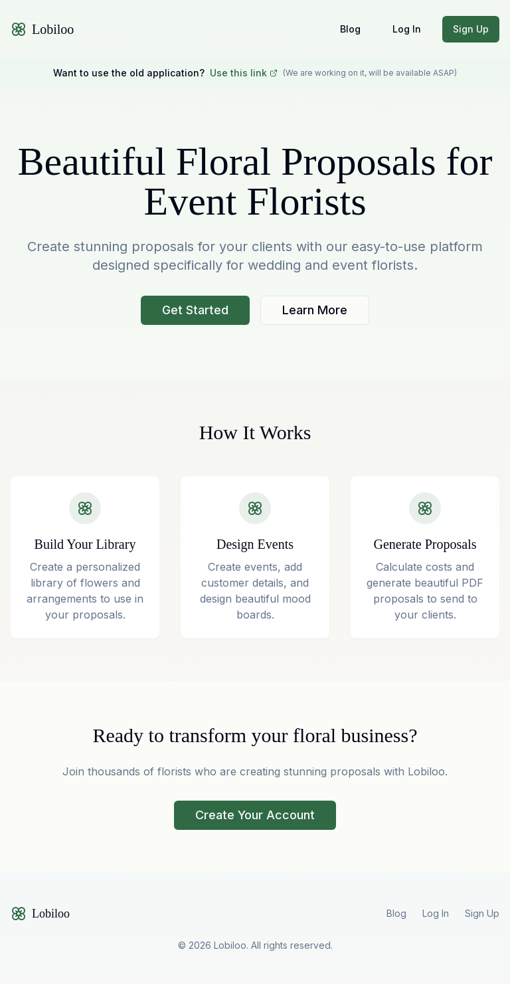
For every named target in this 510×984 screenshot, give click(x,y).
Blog (350, 29)
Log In (406, 29)
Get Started (195, 310)
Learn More (314, 310)
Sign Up (471, 29)
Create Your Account (255, 815)
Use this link (244, 72)
